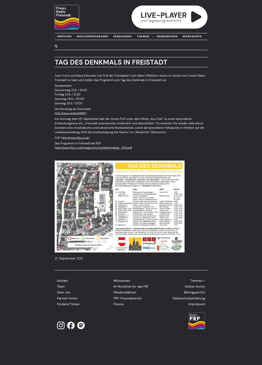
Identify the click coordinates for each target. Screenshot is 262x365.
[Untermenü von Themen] (204, 281)
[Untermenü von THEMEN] (153, 36)
